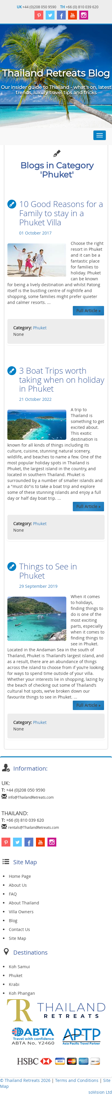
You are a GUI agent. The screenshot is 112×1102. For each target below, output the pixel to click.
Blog (13, 921)
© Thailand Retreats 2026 (25, 1081)
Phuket (40, 328)
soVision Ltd (100, 1093)
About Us (18, 886)
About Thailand (24, 903)
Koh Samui (19, 967)
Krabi (14, 985)
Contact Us (19, 930)
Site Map (17, 939)
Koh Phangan (22, 994)
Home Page (20, 877)
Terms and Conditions (77, 1081)
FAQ (13, 895)
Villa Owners (21, 912)
